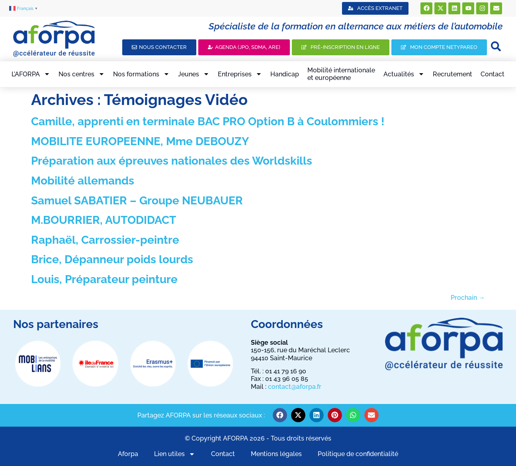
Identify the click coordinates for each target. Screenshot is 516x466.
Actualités (403, 74)
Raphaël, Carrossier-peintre (105, 240)
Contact (492, 74)
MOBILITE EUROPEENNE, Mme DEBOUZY (140, 141)
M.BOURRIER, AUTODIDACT (103, 220)
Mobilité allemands (82, 180)
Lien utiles (174, 454)
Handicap (284, 74)
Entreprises (240, 74)
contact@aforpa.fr (294, 386)
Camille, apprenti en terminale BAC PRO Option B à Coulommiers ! (208, 121)
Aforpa (128, 454)
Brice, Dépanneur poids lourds (112, 259)
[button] (280, 415)
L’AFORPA (31, 74)
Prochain (468, 297)
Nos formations (141, 74)
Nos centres (82, 74)
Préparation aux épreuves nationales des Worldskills (171, 160)
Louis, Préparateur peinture (104, 279)
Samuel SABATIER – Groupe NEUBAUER (137, 200)
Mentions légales (276, 454)
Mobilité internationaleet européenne (341, 74)
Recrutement (452, 74)
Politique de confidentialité (358, 454)
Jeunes (193, 74)
